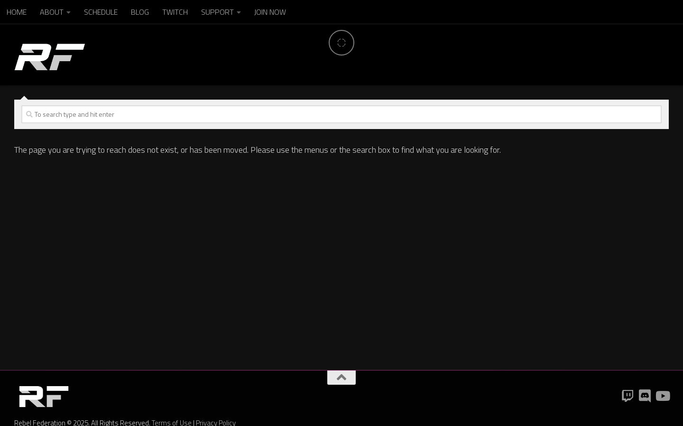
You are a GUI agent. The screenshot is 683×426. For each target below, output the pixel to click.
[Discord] (645, 396)
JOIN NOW (270, 12)
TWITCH (175, 12)
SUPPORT (217, 12)
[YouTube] (662, 396)
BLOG (140, 12)
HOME (17, 12)
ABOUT (52, 12)
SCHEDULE (101, 12)
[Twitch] (628, 396)
